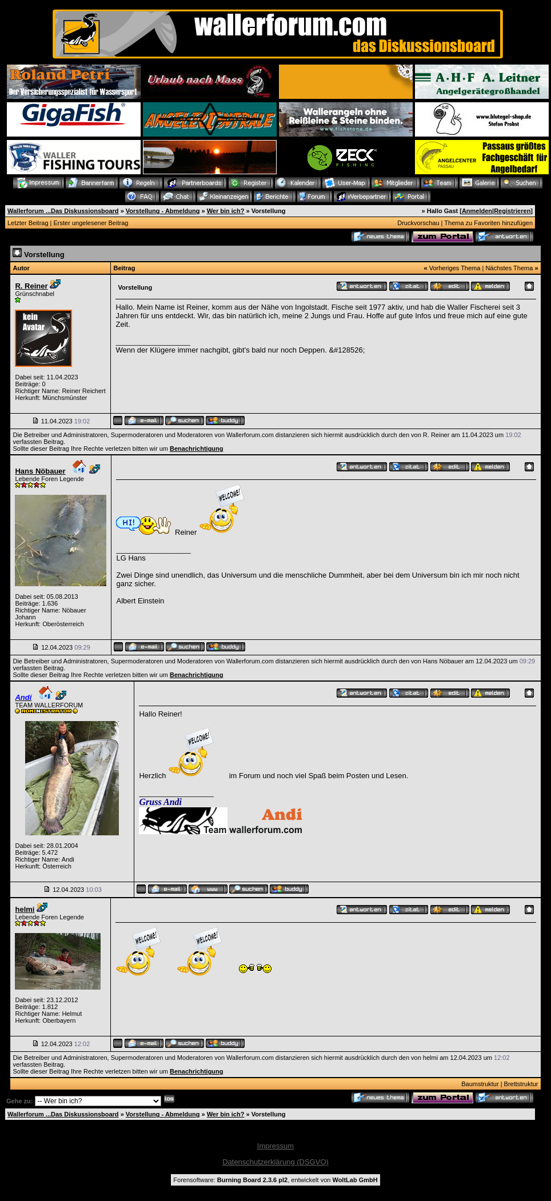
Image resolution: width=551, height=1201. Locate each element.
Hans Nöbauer (40, 471)
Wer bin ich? (226, 210)
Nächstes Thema (509, 268)
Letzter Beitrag (28, 222)
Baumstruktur (479, 1083)
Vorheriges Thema (455, 268)
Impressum (275, 1146)
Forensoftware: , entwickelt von (275, 1179)
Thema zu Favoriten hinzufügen (488, 222)
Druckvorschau (418, 222)
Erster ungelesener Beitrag (91, 222)
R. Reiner (31, 286)
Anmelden (477, 210)
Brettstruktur (521, 1083)
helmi (24, 909)
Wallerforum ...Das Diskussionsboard (63, 210)
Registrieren (512, 210)
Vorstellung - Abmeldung (163, 210)
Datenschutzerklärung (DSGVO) (275, 1162)
